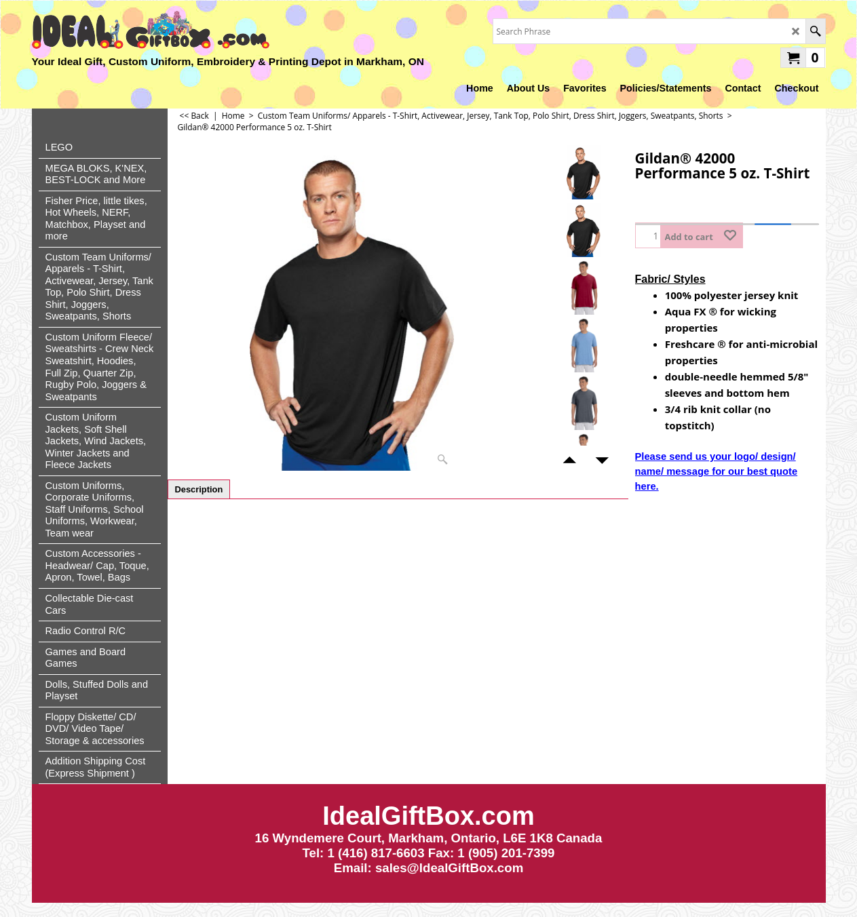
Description (199, 489)
